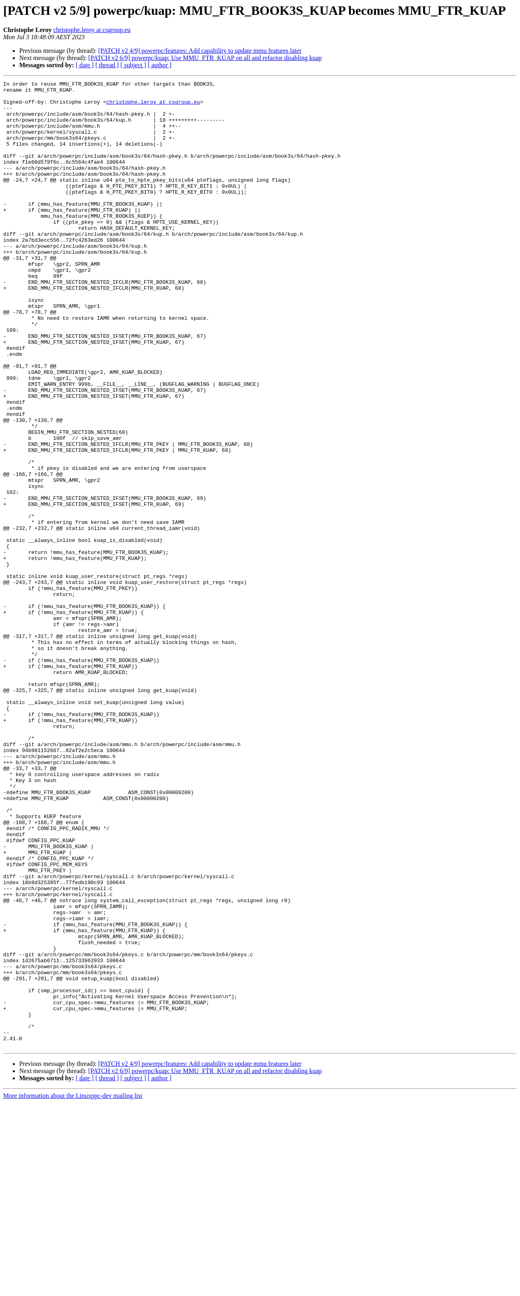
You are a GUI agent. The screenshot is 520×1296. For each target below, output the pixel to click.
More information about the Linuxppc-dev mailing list (72, 1289)
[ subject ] (133, 65)
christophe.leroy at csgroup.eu (92, 29)
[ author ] (160, 65)
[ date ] (85, 65)
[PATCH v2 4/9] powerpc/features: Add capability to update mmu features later (199, 50)
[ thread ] (107, 65)
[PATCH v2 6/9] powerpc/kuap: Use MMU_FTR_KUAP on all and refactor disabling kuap (204, 57)
